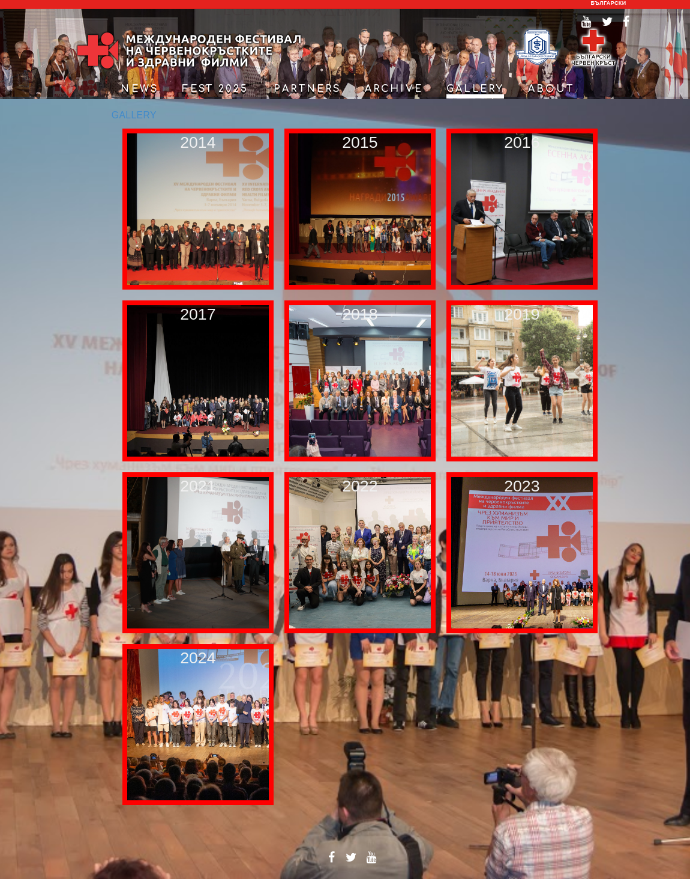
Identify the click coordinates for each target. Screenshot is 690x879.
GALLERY (134, 115)
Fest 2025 (215, 89)
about (551, 89)
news (139, 89)
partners (307, 89)
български (608, 3)
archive (394, 89)
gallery (475, 89)
